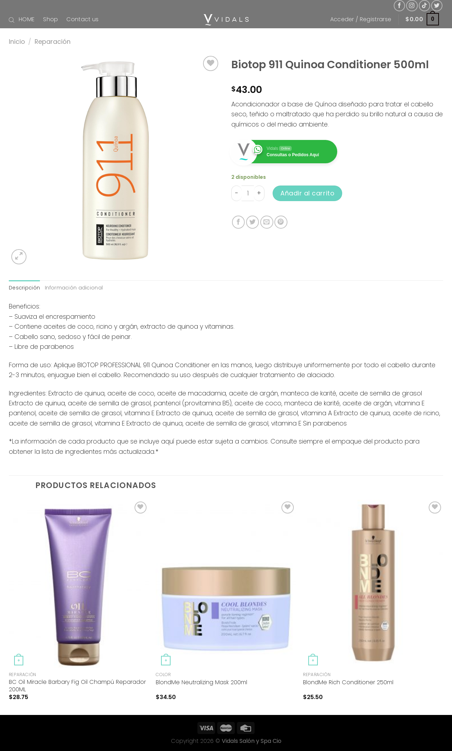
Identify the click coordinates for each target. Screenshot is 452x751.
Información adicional (74, 287)
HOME (27, 19)
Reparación (53, 41)
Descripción (24, 287)
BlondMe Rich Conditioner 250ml (348, 682)
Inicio (17, 41)
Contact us (82, 19)
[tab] (24, 287)
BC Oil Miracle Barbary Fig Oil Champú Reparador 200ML (77, 686)
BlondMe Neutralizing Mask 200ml (201, 682)
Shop (50, 19)
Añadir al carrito (307, 193)
